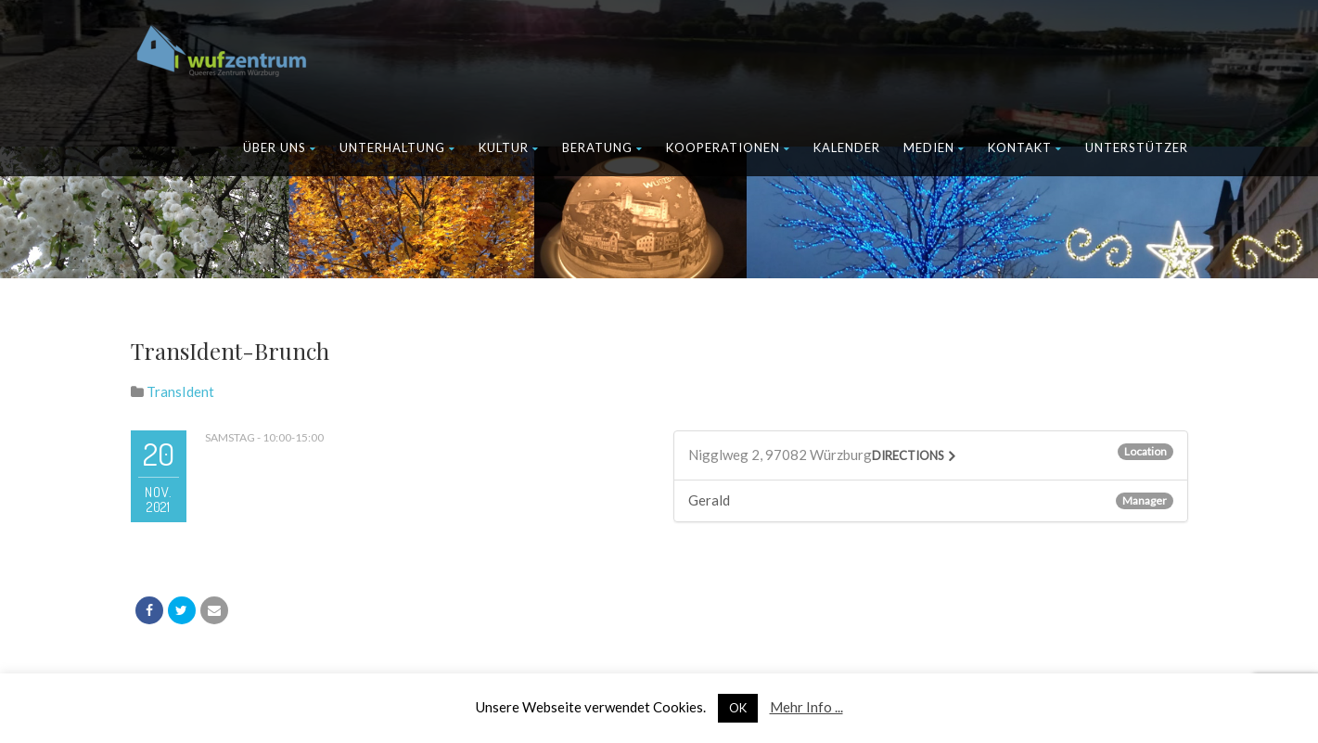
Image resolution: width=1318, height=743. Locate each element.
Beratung (602, 147)
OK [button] (738, 707)
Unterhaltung (397, 147)
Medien (934, 147)
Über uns (279, 147)
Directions (908, 455)
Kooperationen (728, 147)
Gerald (709, 500)
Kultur (509, 147)
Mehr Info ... (806, 706)
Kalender (846, 147)
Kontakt (1025, 147)
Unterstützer (1136, 147)
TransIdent (180, 391)
